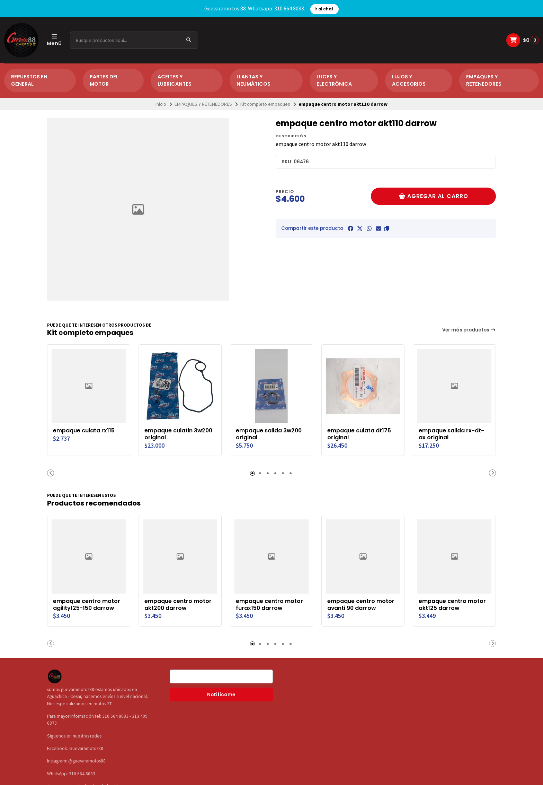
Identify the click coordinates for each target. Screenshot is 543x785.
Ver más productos (469, 330)
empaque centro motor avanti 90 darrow (360, 605)
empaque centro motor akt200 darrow (178, 605)
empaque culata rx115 (84, 430)
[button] (386, 228)
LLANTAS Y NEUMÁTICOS (253, 80)
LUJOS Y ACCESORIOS (409, 80)
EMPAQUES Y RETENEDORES (483, 80)
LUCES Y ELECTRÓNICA (334, 80)
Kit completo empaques (265, 104)
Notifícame (221, 694)
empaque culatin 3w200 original (178, 434)
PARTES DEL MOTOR (104, 80)
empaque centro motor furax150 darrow (269, 605)
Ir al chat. (324, 9)
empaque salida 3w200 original (269, 434)
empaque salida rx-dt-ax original (451, 434)
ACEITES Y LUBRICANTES (175, 80)
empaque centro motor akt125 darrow (452, 530)
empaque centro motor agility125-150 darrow (86, 605)
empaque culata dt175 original (359, 434)
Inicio (160, 104)
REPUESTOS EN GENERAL (29, 80)
